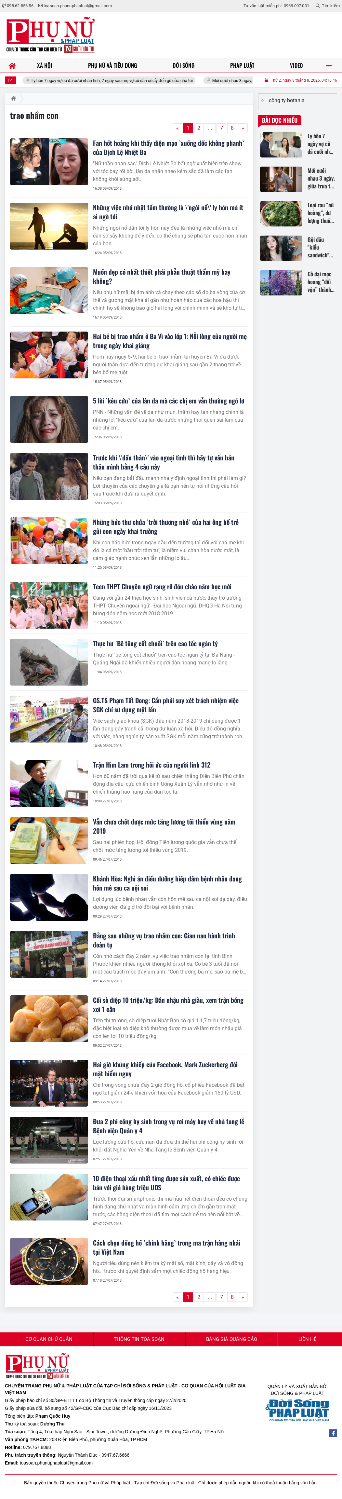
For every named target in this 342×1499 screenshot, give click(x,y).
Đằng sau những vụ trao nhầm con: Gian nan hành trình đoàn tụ (164, 940)
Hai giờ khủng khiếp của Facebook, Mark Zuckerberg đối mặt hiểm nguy (165, 1068)
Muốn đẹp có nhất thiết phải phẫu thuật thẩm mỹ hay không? (161, 276)
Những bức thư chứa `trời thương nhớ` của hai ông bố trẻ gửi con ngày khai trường (166, 526)
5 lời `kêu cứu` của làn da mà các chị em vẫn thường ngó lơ (168, 400)
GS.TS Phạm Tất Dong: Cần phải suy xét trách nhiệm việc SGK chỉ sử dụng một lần (166, 704)
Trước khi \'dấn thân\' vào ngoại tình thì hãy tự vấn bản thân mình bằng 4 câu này (163, 462)
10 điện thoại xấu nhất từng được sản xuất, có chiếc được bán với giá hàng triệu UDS (166, 1182)
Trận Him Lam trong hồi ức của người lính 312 (151, 765)
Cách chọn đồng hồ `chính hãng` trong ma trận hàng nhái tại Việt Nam (166, 1247)
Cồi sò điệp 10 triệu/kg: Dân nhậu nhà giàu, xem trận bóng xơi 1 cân (168, 1004)
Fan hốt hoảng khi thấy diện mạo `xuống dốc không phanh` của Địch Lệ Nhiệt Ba (168, 147)
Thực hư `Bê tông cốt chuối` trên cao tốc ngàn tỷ (155, 643)
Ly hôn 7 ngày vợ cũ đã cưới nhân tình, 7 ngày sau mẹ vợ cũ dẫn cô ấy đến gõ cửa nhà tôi (126, 80)
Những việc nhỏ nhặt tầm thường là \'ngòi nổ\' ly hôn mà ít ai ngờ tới (168, 211)
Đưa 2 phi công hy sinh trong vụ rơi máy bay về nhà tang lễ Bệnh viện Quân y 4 (168, 1125)
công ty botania (287, 100)
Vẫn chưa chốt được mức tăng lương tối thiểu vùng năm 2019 (164, 826)
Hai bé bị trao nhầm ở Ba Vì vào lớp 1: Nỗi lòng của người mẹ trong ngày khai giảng (170, 340)
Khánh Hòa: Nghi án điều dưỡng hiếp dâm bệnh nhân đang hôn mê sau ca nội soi (167, 883)
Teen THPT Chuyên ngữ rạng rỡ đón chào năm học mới (162, 586)
